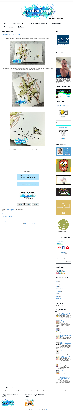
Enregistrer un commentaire (8, 216)
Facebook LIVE (11, 210)
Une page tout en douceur (65, 363)
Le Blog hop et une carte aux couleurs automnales (65, 314)
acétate (57, 293)
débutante (57, 296)
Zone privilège (58, 291)
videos (22, 210)
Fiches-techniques (17, 210)
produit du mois (58, 298)
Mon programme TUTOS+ (18, 23)
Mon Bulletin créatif (22, 27)
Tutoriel (57, 289)
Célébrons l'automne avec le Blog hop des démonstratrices (65, 343)
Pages (57, 286)
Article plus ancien (49, 221)
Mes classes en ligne (56, 23)
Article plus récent (6, 221)
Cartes (6, 210)
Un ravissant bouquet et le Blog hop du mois (65, 328)
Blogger (47, 409)
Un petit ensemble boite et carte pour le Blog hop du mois (65, 378)
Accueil (5, 23)
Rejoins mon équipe (8, 27)
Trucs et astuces (59, 288)
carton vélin (58, 294)
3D (56, 279)
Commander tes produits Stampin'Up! (38, 23)
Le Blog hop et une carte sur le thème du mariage (65, 357)
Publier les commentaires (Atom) (30, 223)
